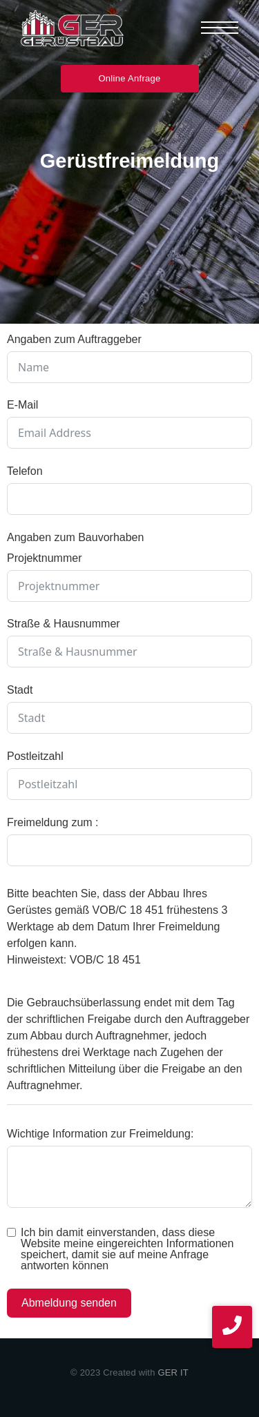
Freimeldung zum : (53, 822)
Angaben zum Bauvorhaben (75, 537)
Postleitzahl (35, 756)
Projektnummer (44, 558)
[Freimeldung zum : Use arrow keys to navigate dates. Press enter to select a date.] (129, 850)
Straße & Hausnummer (63, 623)
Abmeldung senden (69, 1303)
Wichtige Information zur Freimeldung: (100, 1134)
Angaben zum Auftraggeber (74, 339)
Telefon (25, 471)
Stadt (19, 690)
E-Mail (22, 405)
